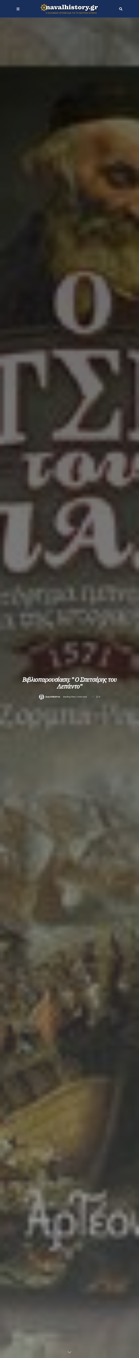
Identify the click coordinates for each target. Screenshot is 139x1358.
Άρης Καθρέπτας (52, 696)
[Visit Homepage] (69, 9)
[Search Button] (120, 9)
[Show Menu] (18, 9)
